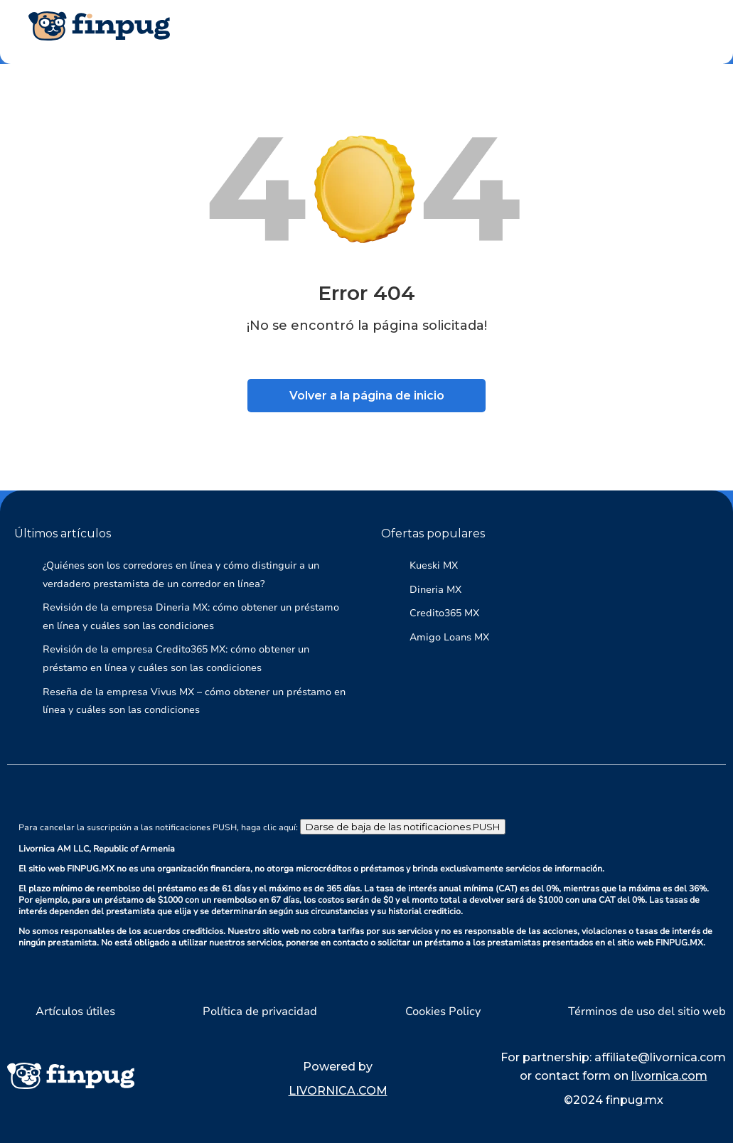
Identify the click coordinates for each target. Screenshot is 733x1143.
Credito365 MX (444, 613)
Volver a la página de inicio (366, 395)
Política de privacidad (260, 1011)
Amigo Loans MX (449, 637)
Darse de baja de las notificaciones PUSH (403, 826)
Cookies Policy (443, 1011)
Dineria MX (435, 589)
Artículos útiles (75, 1011)
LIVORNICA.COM (338, 1091)
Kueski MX (434, 565)
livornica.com (669, 1076)
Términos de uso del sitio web (647, 1011)
